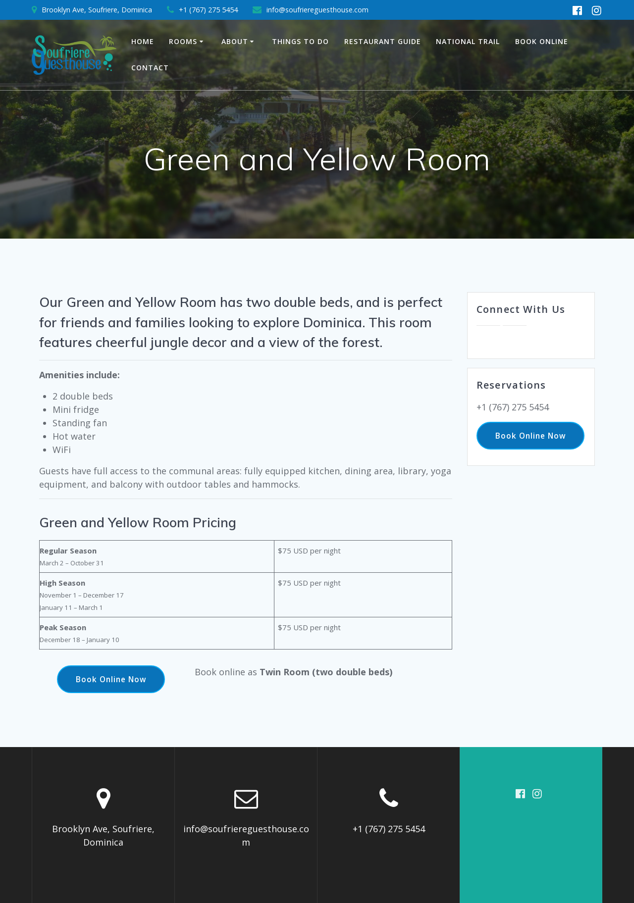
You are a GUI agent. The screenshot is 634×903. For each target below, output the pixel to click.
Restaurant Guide (382, 41)
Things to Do (300, 41)
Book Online (541, 41)
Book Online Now (111, 679)
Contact (150, 67)
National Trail (468, 41)
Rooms (183, 41)
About (234, 41)
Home (142, 41)
